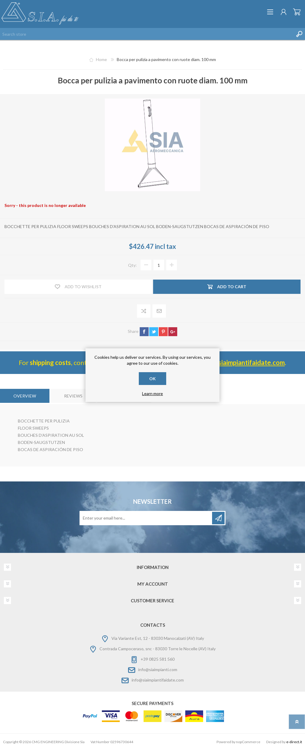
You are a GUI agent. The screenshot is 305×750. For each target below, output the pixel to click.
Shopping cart (297, 11)
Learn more (152, 393)
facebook (144, 331)
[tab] (24, 396)
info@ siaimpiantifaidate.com (242, 362)
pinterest (163, 331)
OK (152, 378)
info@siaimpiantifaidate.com (158, 679)
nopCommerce (248, 742)
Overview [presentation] (24, 395)
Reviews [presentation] (73, 395)
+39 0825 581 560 (158, 659)
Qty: (132, 265)
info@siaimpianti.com (157, 669)
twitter (153, 331)
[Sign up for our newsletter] (146, 518)
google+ (172, 331)
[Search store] (146, 34)
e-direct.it (294, 742)
